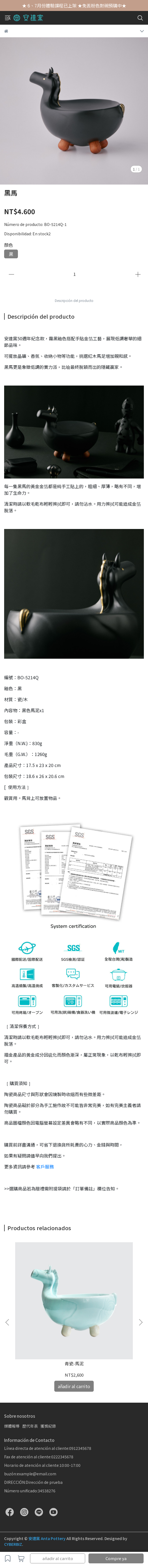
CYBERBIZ (13, 1544)
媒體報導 (12, 1426)
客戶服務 (45, 1166)
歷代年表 (30, 1426)
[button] (140, 1322)
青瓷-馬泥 (74, 1363)
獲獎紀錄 (48, 1426)
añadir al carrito (57, 1558)
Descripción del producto (74, 300)
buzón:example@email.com (30, 1473)
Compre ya (116, 1558)
